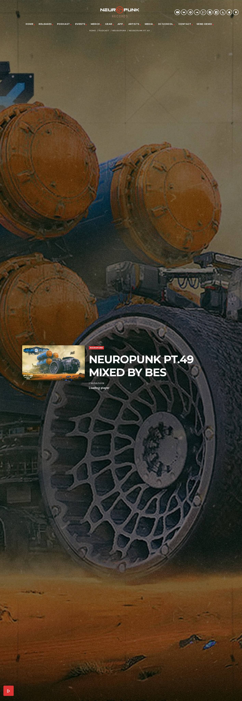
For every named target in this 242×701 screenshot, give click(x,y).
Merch (95, 24)
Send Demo (204, 24)
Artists (133, 24)
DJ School (165, 24)
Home (29, 24)
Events (80, 24)
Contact (184, 24)
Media (149, 24)
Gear (108, 24)
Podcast (63, 24)
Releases (45, 24)
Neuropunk (119, 31)
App (120, 24)
